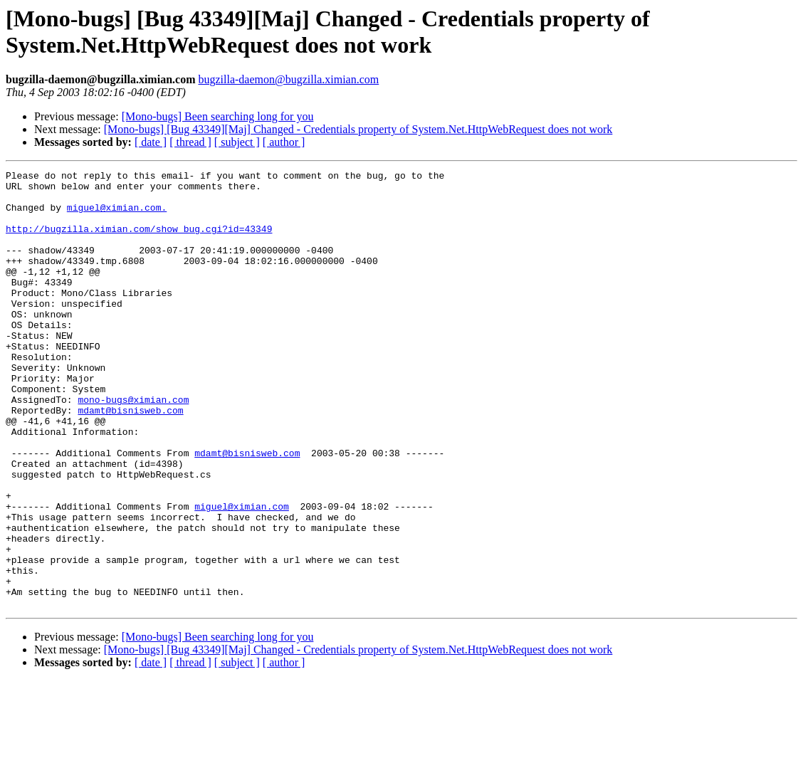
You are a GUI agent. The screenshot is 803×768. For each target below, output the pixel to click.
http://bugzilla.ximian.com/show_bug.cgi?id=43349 (139, 241)
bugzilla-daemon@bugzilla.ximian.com (288, 79)
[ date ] (151, 142)
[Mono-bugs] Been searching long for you (218, 116)
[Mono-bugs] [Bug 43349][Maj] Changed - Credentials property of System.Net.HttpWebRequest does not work (358, 129)
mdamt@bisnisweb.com (130, 459)
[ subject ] (237, 142)
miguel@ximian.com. (117, 215)
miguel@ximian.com (241, 574)
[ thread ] (190, 142)
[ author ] (284, 142)
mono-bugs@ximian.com (133, 446)
